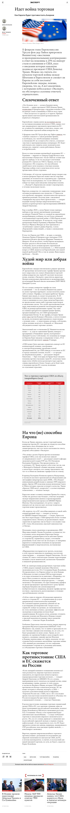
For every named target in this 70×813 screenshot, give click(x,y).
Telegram (51, 764)
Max (45, 764)
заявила (59, 134)
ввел (29, 317)
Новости (5, 790)
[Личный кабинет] (67, 2)
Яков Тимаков (6, 32)
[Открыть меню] (2, 2)
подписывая (27, 109)
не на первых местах (53, 122)
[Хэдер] (35, 2)
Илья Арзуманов (7, 25)
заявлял (46, 340)
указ (42, 109)
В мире (4, 33)
